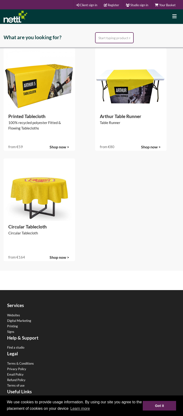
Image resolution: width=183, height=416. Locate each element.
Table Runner (110, 122)
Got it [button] (159, 406)
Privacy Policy (16, 369)
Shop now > (59, 147)
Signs (10, 332)
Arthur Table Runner (120, 116)
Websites (13, 315)
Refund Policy (16, 380)
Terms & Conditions (20, 363)
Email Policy (15, 374)
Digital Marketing (19, 321)
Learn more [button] (80, 408)
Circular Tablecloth (27, 226)
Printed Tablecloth (27, 116)
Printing (12, 326)
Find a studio (15, 347)
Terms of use (16, 385)
